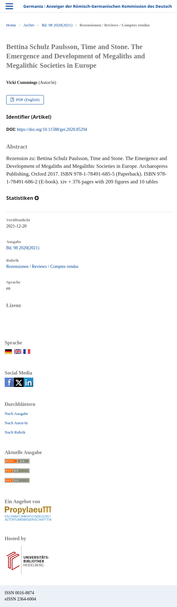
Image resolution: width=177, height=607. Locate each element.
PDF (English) (27, 99)
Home (11, 25)
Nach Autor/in (16, 423)
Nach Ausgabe (16, 413)
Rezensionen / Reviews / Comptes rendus (42, 266)
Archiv (29, 25)
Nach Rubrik (15, 432)
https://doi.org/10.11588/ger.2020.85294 (52, 129)
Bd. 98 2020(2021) (57, 25)
